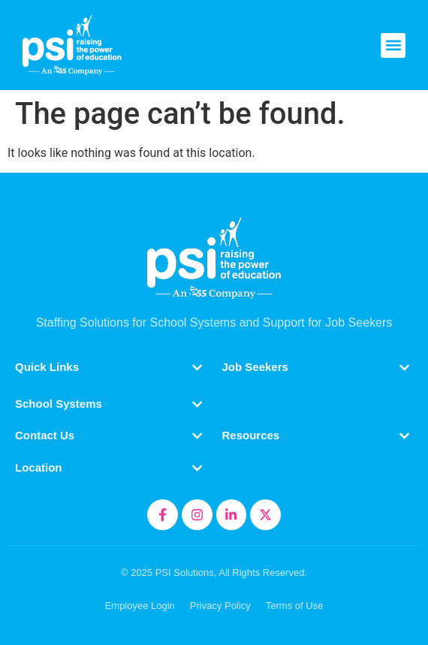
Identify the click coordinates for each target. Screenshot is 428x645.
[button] (393, 45)
